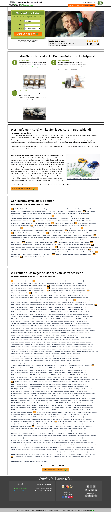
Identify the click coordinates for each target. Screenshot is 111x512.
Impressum (62, 496)
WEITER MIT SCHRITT (27, 34)
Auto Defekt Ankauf (62, 478)
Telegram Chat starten (21, 459)
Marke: (22, 21)
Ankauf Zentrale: (41, 457)
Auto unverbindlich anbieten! (24, 157)
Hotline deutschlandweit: (81, 5)
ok (92, 510)
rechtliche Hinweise (54, 496)
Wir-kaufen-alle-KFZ (78, 480)
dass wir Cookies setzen (84, 510)
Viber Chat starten (21, 461)
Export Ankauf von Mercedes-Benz (65, 480)
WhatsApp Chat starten (21, 457)
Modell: (21, 24)
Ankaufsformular (44, 461)
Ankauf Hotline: (40, 459)
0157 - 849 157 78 (20, 4)
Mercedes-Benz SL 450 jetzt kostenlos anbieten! (83, 147)
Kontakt (80, 115)
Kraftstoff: (21, 28)
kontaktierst (15, 131)
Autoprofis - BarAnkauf (30, 2)
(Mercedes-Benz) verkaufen (23, 249)
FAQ (67, 496)
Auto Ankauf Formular (31, 70)
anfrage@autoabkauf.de (28, 5)
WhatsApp (20, 74)
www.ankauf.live (40, 478)
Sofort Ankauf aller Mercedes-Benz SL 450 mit (45, 480)
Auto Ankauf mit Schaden (51, 478)
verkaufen (19, 177)
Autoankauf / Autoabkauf (74, 478)
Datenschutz (46, 496)
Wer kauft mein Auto (30, 478)
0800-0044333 (48, 457)
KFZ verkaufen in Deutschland (18, 478)
